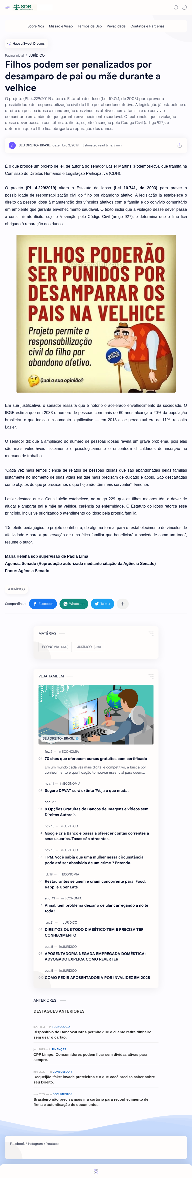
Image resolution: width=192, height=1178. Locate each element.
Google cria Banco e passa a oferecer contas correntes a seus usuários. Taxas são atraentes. (97, 836)
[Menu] (96, 1171)
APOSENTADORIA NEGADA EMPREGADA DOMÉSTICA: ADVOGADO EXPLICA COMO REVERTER (95, 956)
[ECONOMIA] (55, 647)
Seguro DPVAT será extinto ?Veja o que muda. (86, 790)
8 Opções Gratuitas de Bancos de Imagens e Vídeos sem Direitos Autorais (96, 812)
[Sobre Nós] (36, 26)
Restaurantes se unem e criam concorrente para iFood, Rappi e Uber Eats (95, 884)
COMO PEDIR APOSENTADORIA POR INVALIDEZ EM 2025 (97, 977)
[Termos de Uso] (90, 26)
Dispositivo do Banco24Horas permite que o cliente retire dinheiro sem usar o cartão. (93, 1034)
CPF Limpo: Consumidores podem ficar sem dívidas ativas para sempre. (90, 1057)
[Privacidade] (116, 26)
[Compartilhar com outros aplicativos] (123, 604)
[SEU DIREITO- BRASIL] (34, 145)
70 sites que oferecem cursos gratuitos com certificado (96, 758)
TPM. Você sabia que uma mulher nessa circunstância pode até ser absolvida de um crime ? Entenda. (94, 860)
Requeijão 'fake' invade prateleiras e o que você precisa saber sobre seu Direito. (94, 1079)
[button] (184, 7)
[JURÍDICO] (89, 647)
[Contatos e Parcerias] (147, 26)
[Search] (176, 7)
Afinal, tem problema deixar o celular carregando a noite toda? (96, 908)
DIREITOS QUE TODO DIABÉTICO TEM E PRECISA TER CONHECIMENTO (94, 932)
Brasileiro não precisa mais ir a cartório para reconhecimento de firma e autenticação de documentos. (91, 1102)
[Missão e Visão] (61, 26)
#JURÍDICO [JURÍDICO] (16, 589)
